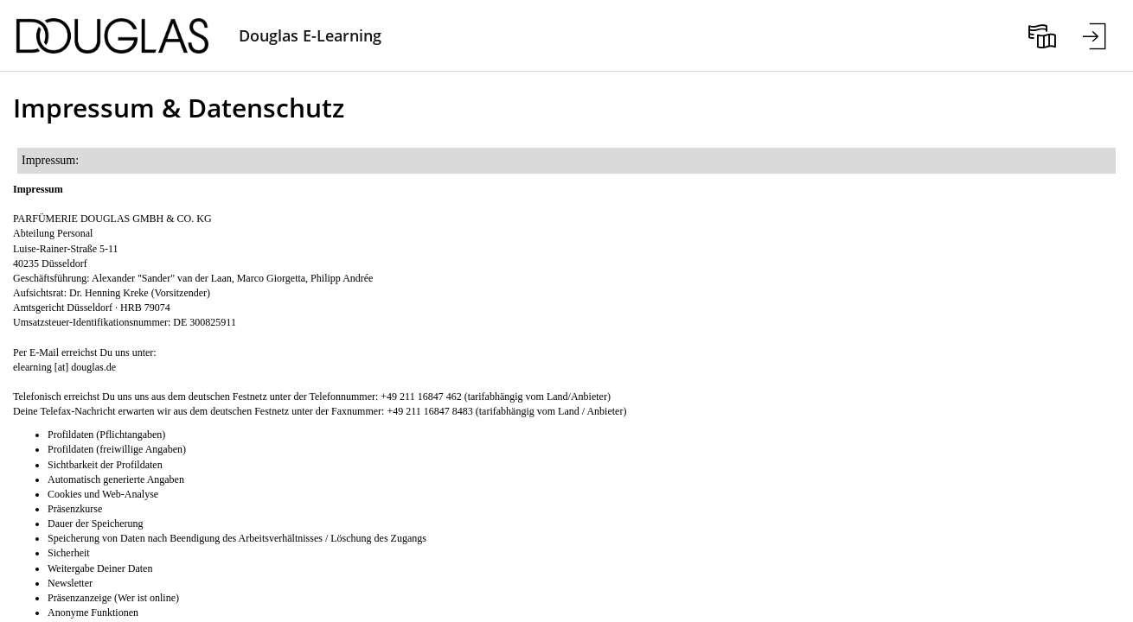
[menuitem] (1042, 35)
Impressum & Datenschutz (178, 107)
